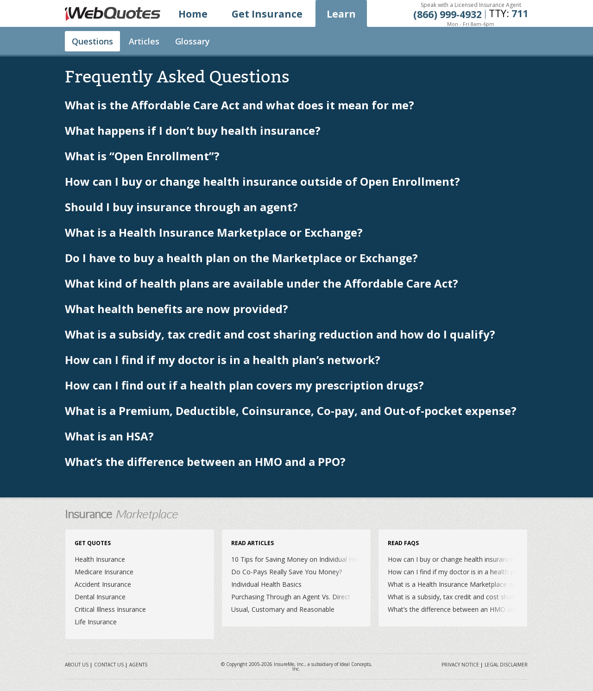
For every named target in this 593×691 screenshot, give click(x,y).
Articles (144, 41)
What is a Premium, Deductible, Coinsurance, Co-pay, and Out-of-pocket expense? (291, 411)
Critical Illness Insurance (110, 609)
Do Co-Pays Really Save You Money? (286, 571)
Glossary (192, 41)
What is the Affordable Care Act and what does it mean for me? (239, 106)
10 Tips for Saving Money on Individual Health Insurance (315, 559)
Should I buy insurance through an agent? (181, 207)
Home (193, 13)
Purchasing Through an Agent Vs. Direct (290, 596)
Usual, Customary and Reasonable (282, 609)
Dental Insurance (100, 596)
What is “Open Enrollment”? (142, 156)
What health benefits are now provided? (176, 309)
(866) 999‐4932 (447, 14)
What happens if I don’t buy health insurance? (193, 131)
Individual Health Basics (266, 584)
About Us (76, 664)
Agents (138, 664)
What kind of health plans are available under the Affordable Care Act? (261, 284)
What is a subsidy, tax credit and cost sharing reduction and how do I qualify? (280, 335)
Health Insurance (100, 559)
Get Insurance (267, 13)
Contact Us (109, 664)
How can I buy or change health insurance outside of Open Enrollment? (262, 182)
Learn (341, 13)
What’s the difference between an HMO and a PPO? (205, 462)
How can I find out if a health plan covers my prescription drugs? (244, 386)
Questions (92, 41)
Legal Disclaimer (506, 664)
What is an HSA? (109, 437)
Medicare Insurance (104, 571)
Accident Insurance (103, 584)
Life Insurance (96, 621)
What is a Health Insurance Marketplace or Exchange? (214, 233)
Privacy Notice (460, 664)
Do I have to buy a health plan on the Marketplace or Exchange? (241, 258)
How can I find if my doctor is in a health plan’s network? (222, 360)
